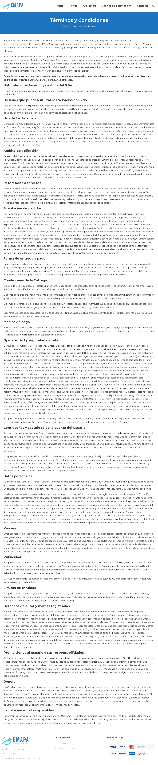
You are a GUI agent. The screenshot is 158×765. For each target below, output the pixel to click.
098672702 (11, 754)
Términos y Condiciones (65, 748)
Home (65, 26)
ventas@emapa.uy (16, 749)
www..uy (21, 44)
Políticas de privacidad (64, 743)
